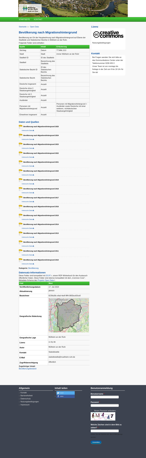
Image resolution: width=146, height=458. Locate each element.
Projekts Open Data (46, 280)
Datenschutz (26, 399)
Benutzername (97, 394)
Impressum (25, 405)
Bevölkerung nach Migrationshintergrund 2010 (40, 260)
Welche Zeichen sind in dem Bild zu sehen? (106, 426)
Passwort (95, 402)
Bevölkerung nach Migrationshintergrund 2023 (40, 144)
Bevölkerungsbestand (27, 369)
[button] (65, 393)
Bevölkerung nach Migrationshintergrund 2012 (40, 242)
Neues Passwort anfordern (105, 411)
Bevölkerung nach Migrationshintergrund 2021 (40, 162)
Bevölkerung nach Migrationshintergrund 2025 (40, 126)
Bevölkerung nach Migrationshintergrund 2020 (40, 171)
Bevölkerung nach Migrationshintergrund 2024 (40, 135)
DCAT (49, 276)
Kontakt (38, 19)
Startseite (24, 19)
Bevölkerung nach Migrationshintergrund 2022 (40, 153)
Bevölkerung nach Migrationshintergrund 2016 (40, 206)
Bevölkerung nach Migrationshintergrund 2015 (40, 215)
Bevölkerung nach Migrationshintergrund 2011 (40, 251)
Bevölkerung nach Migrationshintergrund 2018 (40, 189)
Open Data (34, 27)
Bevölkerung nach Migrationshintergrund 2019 (40, 180)
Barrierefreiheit (27, 396)
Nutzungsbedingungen (101, 43)
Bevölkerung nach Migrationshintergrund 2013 (40, 233)
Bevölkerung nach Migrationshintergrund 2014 (40, 224)
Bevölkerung (33, 268)
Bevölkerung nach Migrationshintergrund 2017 (40, 198)
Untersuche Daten (27, 130)
